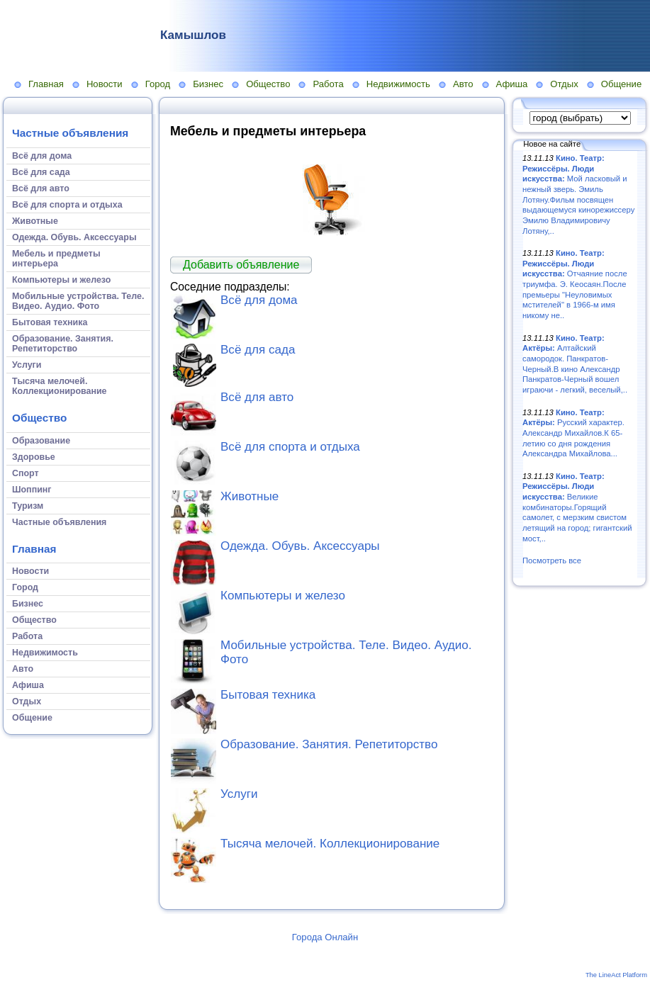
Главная (46, 84)
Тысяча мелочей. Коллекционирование (329, 843)
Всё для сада (257, 349)
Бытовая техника (267, 694)
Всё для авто (256, 397)
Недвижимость (398, 84)
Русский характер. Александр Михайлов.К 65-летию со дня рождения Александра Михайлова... (573, 433)
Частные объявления (70, 133)
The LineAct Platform (616, 975)
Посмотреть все (551, 560)
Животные (249, 496)
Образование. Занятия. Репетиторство (328, 744)
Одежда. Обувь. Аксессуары (300, 546)
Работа (328, 84)
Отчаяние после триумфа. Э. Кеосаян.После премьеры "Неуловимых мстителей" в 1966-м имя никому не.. (574, 284)
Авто (463, 84)
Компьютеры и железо (282, 595)
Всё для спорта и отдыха (290, 446)
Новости (104, 84)
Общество (268, 84)
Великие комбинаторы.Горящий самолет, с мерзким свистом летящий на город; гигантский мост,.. (577, 507)
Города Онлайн (325, 937)
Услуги (238, 794)
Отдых (564, 84)
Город (157, 84)
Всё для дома (259, 300)
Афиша (512, 84)
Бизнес (208, 84)
